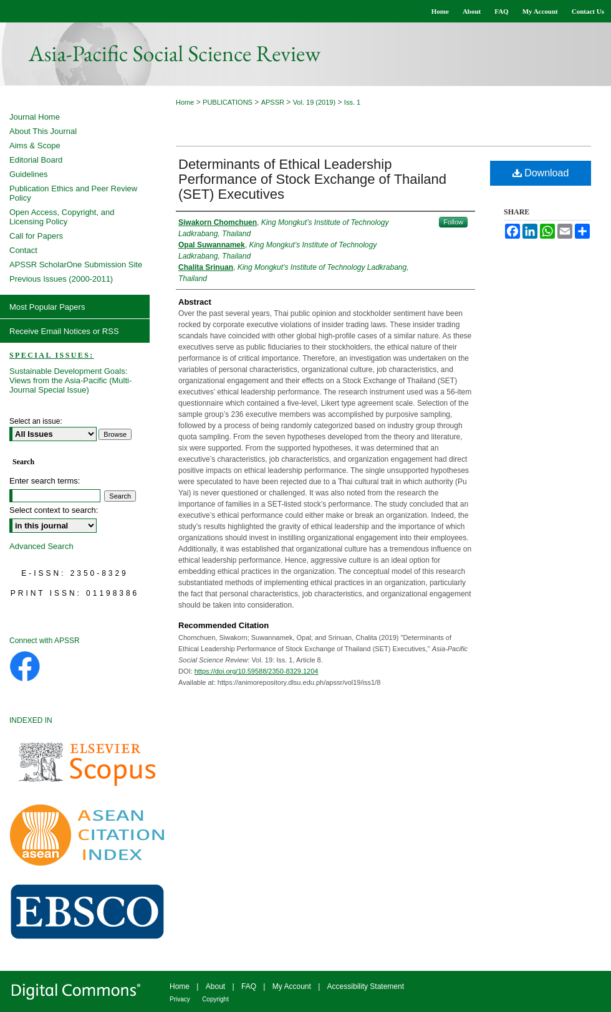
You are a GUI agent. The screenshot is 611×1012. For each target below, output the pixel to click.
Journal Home (34, 117)
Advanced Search (41, 546)
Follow (453, 222)
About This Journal (43, 131)
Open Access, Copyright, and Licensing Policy (61, 217)
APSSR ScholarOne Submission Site (75, 264)
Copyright (215, 999)
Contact (23, 250)
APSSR (272, 102)
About (215, 986)
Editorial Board (35, 160)
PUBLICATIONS (228, 102)
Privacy (180, 999)
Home (185, 102)
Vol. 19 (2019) (314, 102)
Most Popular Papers (47, 307)
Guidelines (28, 174)
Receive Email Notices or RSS (64, 331)
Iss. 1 (352, 102)
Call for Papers (36, 236)
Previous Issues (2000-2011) (61, 279)
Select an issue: (35, 421)
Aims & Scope (34, 145)
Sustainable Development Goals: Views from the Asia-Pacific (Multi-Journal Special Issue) (70, 380)
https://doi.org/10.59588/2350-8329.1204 (257, 671)
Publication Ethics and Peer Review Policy (73, 193)
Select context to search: (53, 510)
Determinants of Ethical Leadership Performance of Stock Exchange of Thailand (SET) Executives (312, 179)
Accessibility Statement (365, 986)
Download (540, 173)
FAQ (248, 986)
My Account (291, 986)
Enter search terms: (44, 480)
